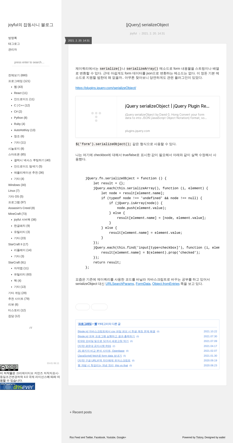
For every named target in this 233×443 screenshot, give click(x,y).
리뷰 (13, 304)
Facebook (99, 437)
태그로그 (14, 43)
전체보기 (17, 75)
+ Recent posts (81, 412)
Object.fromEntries (166, 284)
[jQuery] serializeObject (147, 24)
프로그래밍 (19, 81)
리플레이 (22, 250)
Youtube (110, 437)
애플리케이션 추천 (28, 172)
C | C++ (21, 105)
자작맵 (21, 268)
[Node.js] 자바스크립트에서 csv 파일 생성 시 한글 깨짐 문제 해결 (116, 331)
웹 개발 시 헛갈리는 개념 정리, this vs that (103, 365)
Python (20, 117)
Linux (13, 190)
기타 (19, 142)
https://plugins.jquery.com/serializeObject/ (105, 88)
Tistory (199, 437)
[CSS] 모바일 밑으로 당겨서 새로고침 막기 (103, 341)
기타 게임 (17, 293)
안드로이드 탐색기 (27, 166)
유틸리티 (21, 232)
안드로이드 (23, 99)
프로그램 (17, 202)
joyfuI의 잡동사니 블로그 (30, 24)
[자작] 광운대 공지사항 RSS (94, 346)
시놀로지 (16, 148)
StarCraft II (18, 244)
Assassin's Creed (21, 208)
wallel (222, 437)
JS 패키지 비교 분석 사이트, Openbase (101, 350)
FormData (143, 284)
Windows (17, 185)
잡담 (14, 316)
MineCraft (17, 213)
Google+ (121, 437)
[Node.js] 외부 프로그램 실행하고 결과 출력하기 (106, 336)
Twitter (89, 437)
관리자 (12, 49)
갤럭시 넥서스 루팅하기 (31, 160)
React (20, 93)
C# (17, 111)
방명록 (12, 38)
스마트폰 (17, 154)
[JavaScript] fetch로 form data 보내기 (100, 355)
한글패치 (21, 225)
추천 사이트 (18, 298)
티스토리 (17, 310)
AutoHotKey (24, 130)
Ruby (19, 124)
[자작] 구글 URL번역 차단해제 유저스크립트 (104, 360)
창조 (18, 136)
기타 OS (15, 196)
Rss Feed (75, 437)
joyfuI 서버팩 (24, 219)
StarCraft (17, 262)
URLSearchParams (120, 284)
